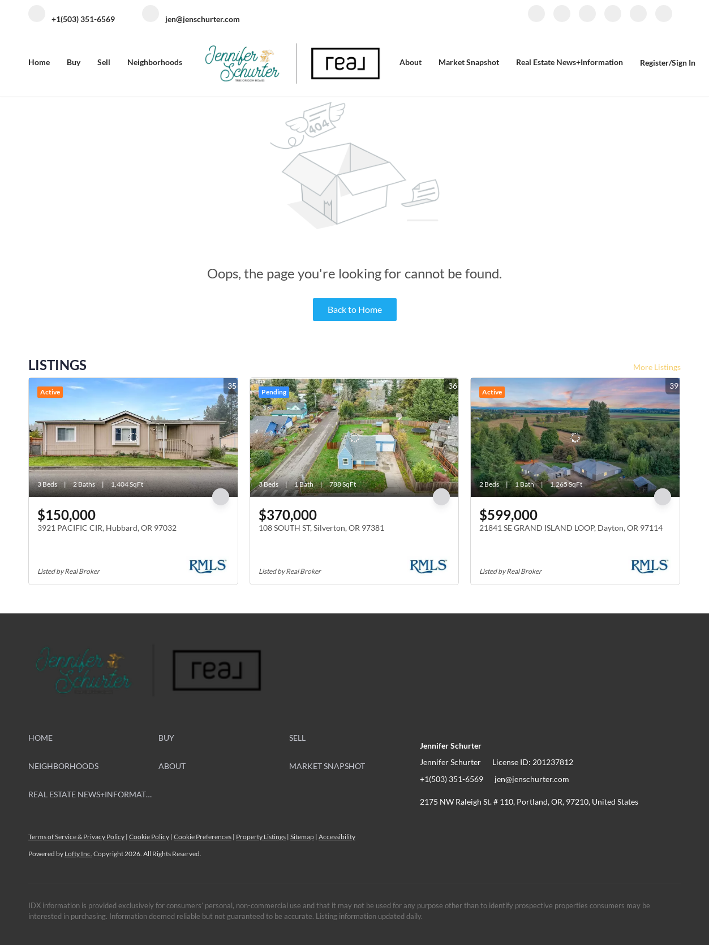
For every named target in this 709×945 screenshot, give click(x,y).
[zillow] (587, 19)
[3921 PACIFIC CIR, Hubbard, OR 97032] (133, 437)
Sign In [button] (683, 62)
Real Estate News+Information (569, 62)
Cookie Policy (149, 836)
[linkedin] (561, 19)
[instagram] (612, 19)
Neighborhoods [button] (154, 62)
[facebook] (536, 19)
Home (39, 62)
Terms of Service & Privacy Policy (76, 836)
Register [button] (654, 62)
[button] (93, 737)
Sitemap (302, 836)
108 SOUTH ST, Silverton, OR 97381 (321, 527)
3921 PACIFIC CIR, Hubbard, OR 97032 (107, 527)
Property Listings (261, 836)
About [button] (410, 62)
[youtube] (638, 19)
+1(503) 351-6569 (451, 779)
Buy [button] (73, 62)
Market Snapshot (469, 62)
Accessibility (337, 836)
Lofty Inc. (78, 853)
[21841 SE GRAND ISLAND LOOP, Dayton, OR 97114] (575, 437)
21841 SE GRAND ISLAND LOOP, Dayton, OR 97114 (571, 527)
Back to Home (355, 309)
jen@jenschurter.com (532, 779)
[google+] (663, 19)
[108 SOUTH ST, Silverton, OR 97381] (354, 437)
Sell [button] (103, 62)
